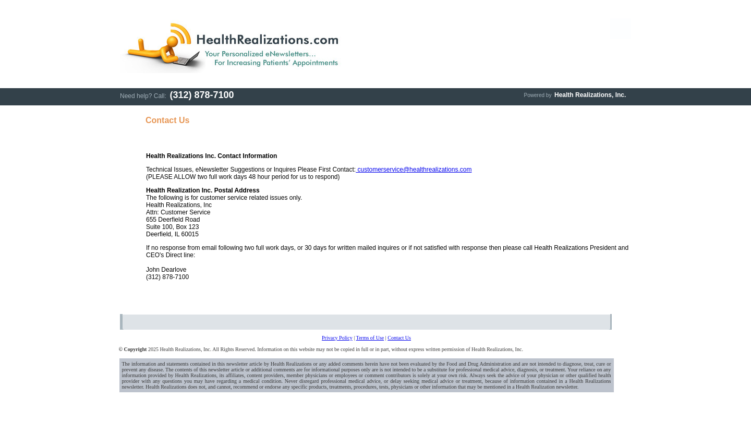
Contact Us (399, 338)
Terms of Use (370, 338)
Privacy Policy (337, 338)
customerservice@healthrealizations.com (413, 169)
